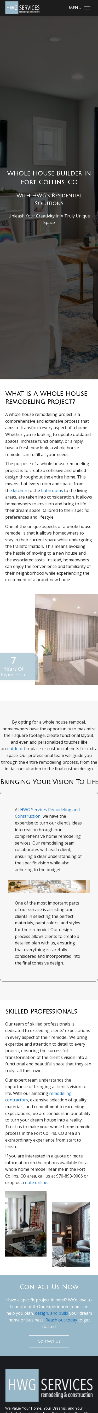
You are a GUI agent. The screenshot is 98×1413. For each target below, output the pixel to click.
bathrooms (52, 490)
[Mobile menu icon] (79, 8)
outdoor (15, 748)
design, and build (51, 1313)
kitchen (20, 490)
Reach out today (61, 1320)
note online (36, 1182)
